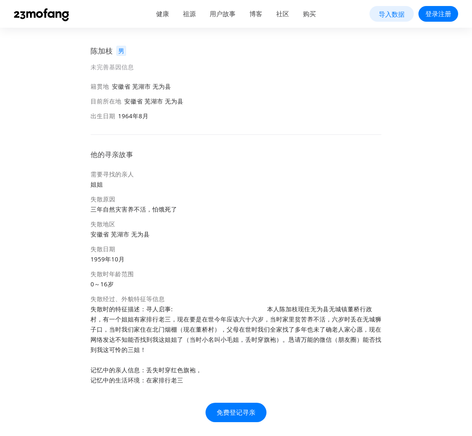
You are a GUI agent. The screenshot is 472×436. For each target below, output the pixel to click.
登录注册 (438, 13)
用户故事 (223, 13)
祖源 (189, 13)
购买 (309, 13)
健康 (162, 13)
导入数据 (392, 14)
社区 (282, 13)
